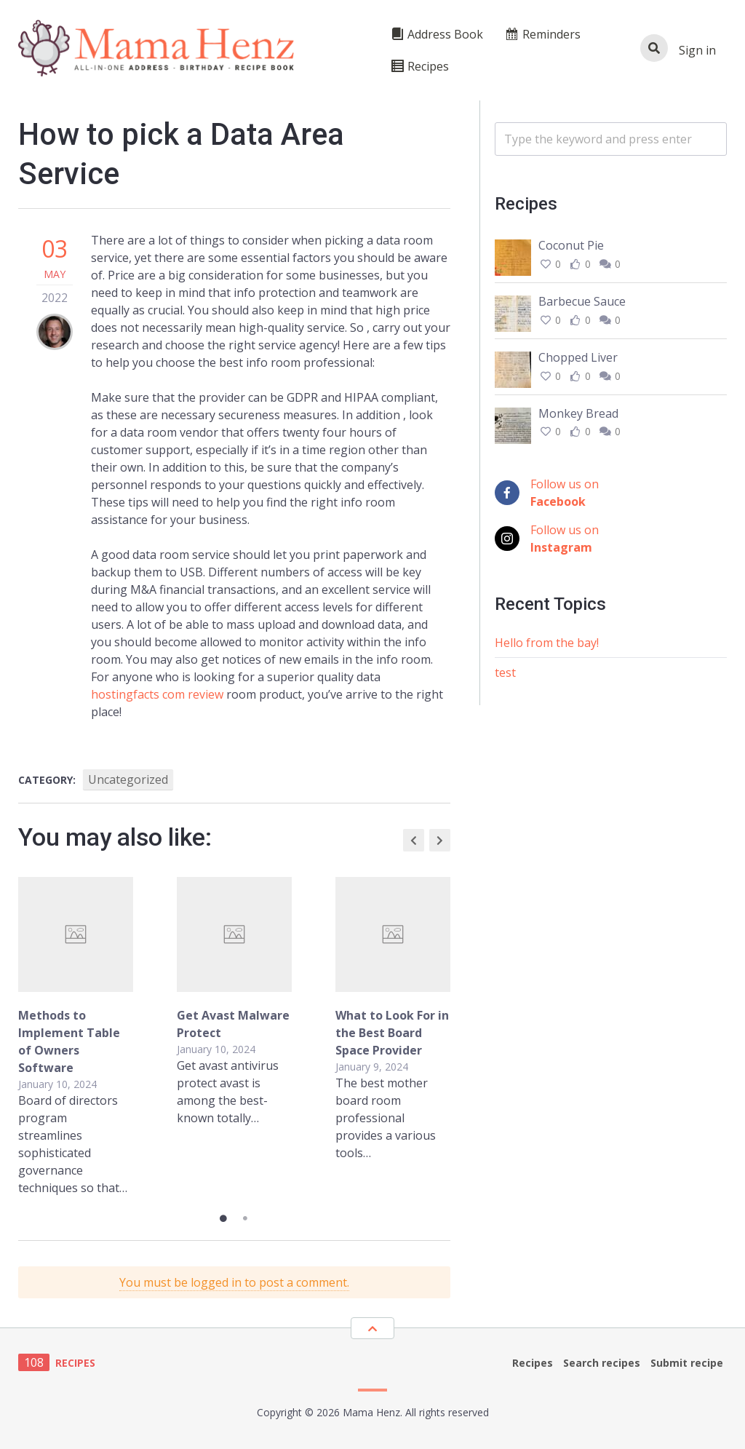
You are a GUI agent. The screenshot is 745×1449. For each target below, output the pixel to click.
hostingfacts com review (157, 694)
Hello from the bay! (547, 643)
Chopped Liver (578, 357)
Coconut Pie (571, 245)
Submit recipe (686, 1363)
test (505, 672)
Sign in (697, 50)
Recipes (532, 1363)
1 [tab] (223, 1218)
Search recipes (601, 1363)
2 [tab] (245, 1218)
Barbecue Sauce (582, 301)
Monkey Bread (578, 413)
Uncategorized (128, 779)
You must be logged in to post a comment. (234, 1282)
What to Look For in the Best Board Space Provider (392, 1032)
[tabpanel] (234, 1036)
